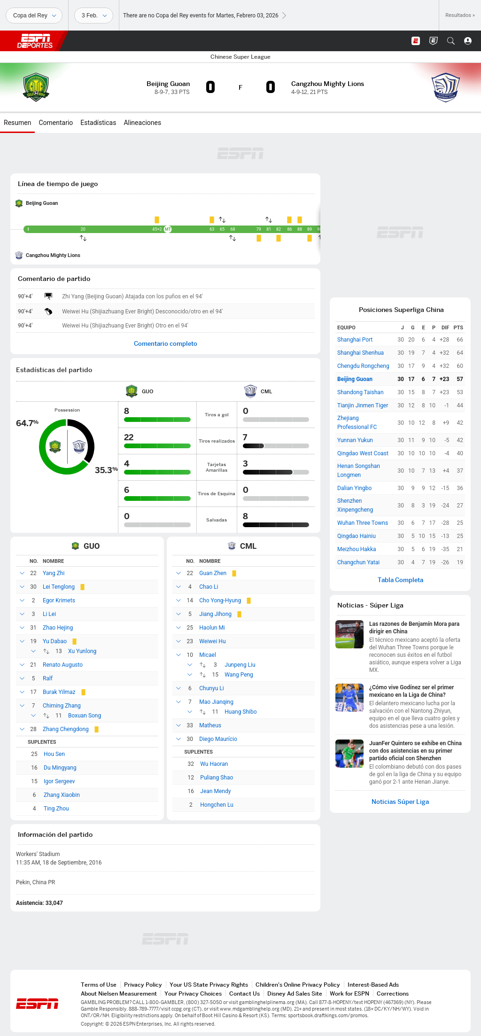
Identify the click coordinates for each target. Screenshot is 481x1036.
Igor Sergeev (59, 781)
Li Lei (49, 614)
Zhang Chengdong (66, 729)
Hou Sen (54, 754)
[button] (451, 41)
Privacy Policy (143, 984)
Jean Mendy (215, 791)
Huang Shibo (240, 712)
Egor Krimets (59, 600)
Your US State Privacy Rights (209, 984)
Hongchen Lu (216, 805)
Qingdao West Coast (362, 453)
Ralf (48, 678)
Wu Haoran (214, 764)
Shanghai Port (354, 339)
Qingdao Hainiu (356, 536)
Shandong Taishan (360, 392)
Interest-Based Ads (373, 984)
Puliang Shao (216, 777)
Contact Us (244, 993)
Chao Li (208, 587)
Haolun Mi (212, 627)
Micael (207, 655)
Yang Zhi (53, 573)
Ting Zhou (56, 808)
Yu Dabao (55, 641)
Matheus (210, 725)
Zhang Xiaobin (62, 795)
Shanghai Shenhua (360, 353)
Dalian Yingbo (354, 488)
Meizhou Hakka (356, 549)
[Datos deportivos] (94, 15)
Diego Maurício (218, 739)
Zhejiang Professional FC (357, 422)
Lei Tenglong (59, 587)
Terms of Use (98, 984)
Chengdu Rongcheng (363, 366)
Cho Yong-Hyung (220, 600)
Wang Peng (239, 674)
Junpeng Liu (240, 665)
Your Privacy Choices (193, 993)
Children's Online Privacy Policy (298, 984)
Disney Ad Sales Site (294, 993)
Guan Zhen (212, 573)
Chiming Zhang (62, 705)
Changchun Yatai (358, 562)
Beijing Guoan (42, 203)
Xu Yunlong (82, 651)
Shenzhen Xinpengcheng (355, 505)
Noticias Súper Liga (400, 801)
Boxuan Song (84, 715)
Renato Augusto (63, 665)
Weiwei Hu (212, 641)
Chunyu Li (211, 688)
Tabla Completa (400, 580)
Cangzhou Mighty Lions (53, 255)
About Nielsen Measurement (119, 993)
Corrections (393, 993)
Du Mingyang (60, 767)
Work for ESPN (349, 993)
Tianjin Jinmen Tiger (362, 405)
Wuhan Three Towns (362, 523)
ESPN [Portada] (35, 41)
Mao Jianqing (216, 702)
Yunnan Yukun (355, 440)
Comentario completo (165, 343)
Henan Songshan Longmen (358, 470)
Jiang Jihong (215, 614)
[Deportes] (34, 15)
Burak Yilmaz (59, 692)
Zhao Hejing (58, 627)
